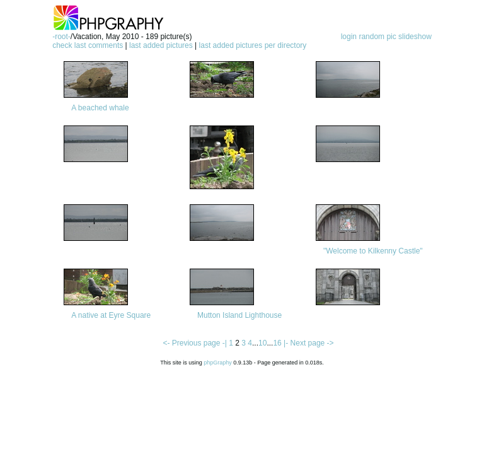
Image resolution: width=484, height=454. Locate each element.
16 (277, 343)
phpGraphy (218, 362)
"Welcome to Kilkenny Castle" (373, 251)
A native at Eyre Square (111, 315)
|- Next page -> (309, 343)
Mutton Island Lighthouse (239, 315)
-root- (61, 36)
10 (262, 343)
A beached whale (100, 107)
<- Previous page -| (196, 343)
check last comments (87, 45)
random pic (377, 36)
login (349, 36)
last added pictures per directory (253, 45)
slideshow (415, 36)
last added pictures (161, 45)
